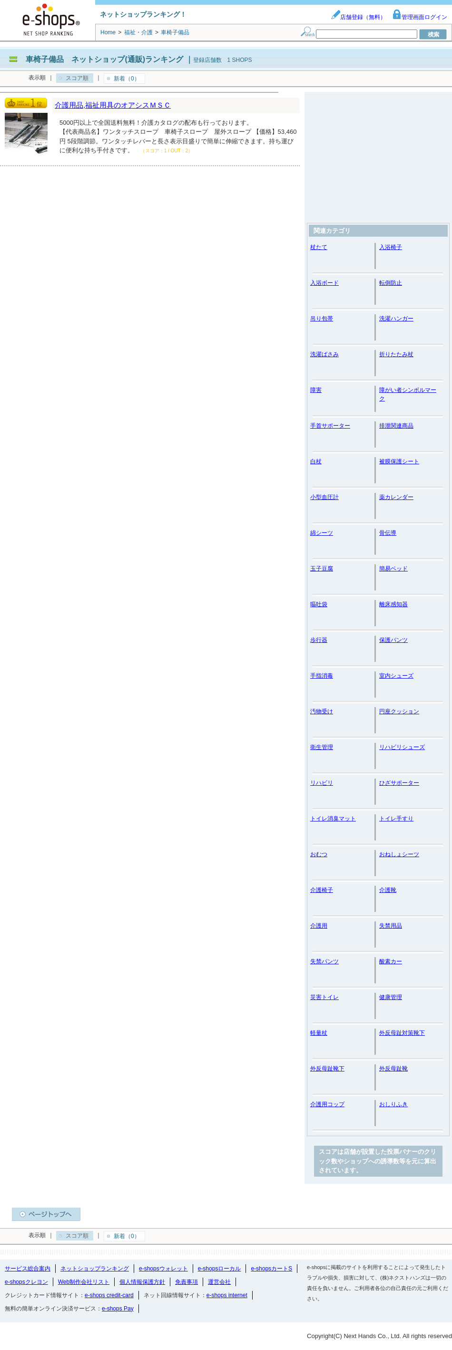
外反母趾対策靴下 (402, 1033)
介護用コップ (327, 1104)
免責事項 (186, 1282)
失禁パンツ (324, 961)
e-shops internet (226, 1295)
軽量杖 (318, 1033)
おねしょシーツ (399, 854)
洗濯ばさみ (324, 354)
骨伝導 (387, 533)
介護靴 (387, 890)
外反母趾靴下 (327, 1068)
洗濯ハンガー (396, 318)
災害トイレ (324, 997)
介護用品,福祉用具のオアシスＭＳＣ (113, 105)
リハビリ (321, 783)
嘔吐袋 (318, 604)
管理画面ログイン (419, 17)
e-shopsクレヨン (26, 1282)
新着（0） (127, 78)
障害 (316, 390)
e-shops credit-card (109, 1295)
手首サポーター (330, 425)
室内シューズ (396, 675)
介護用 (318, 925)
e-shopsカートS (271, 1268)
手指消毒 (321, 675)
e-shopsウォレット (163, 1268)
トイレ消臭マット (333, 818)
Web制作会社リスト (83, 1282)
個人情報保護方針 (142, 1282)
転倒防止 (390, 283)
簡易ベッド (393, 568)
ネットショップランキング (94, 1268)
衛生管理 (321, 747)
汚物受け (321, 711)
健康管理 (390, 997)
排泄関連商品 (396, 425)
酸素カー (390, 961)
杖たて (318, 247)
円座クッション (399, 711)
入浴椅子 (390, 247)
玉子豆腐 (321, 568)
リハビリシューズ (402, 747)
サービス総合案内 (27, 1268)
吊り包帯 (321, 318)
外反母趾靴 (393, 1068)
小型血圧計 (324, 497)
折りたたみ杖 (396, 354)
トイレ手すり (396, 818)
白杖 (316, 461)
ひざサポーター (399, 783)
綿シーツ (321, 533)
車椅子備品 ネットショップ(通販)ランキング (104, 59)
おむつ (318, 854)
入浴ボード (324, 283)
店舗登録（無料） (358, 17)
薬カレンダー (396, 497)
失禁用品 (390, 925)
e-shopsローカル (219, 1268)
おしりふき (393, 1104)
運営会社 (219, 1282)
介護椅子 (321, 890)
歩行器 (318, 640)
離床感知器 (393, 604)
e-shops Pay (118, 1308)
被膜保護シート (399, 461)
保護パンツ (393, 640)
